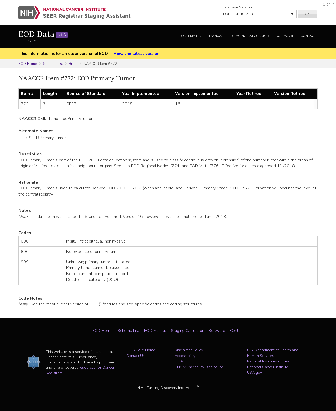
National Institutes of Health (270, 361)
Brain (73, 63)
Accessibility (185, 355)
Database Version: (237, 7)
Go (307, 14)
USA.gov (254, 372)
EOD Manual (155, 330)
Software (285, 36)
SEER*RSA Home (140, 349)
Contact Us (135, 355)
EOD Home (27, 63)
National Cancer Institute (267, 367)
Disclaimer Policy (189, 349)
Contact (308, 36)
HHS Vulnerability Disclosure (199, 367)
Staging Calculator (250, 36)
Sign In (329, 4)
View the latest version (136, 53)
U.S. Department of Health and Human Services (272, 352)
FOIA (179, 361)
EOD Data (43, 34)
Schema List (192, 36)
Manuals (217, 36)
